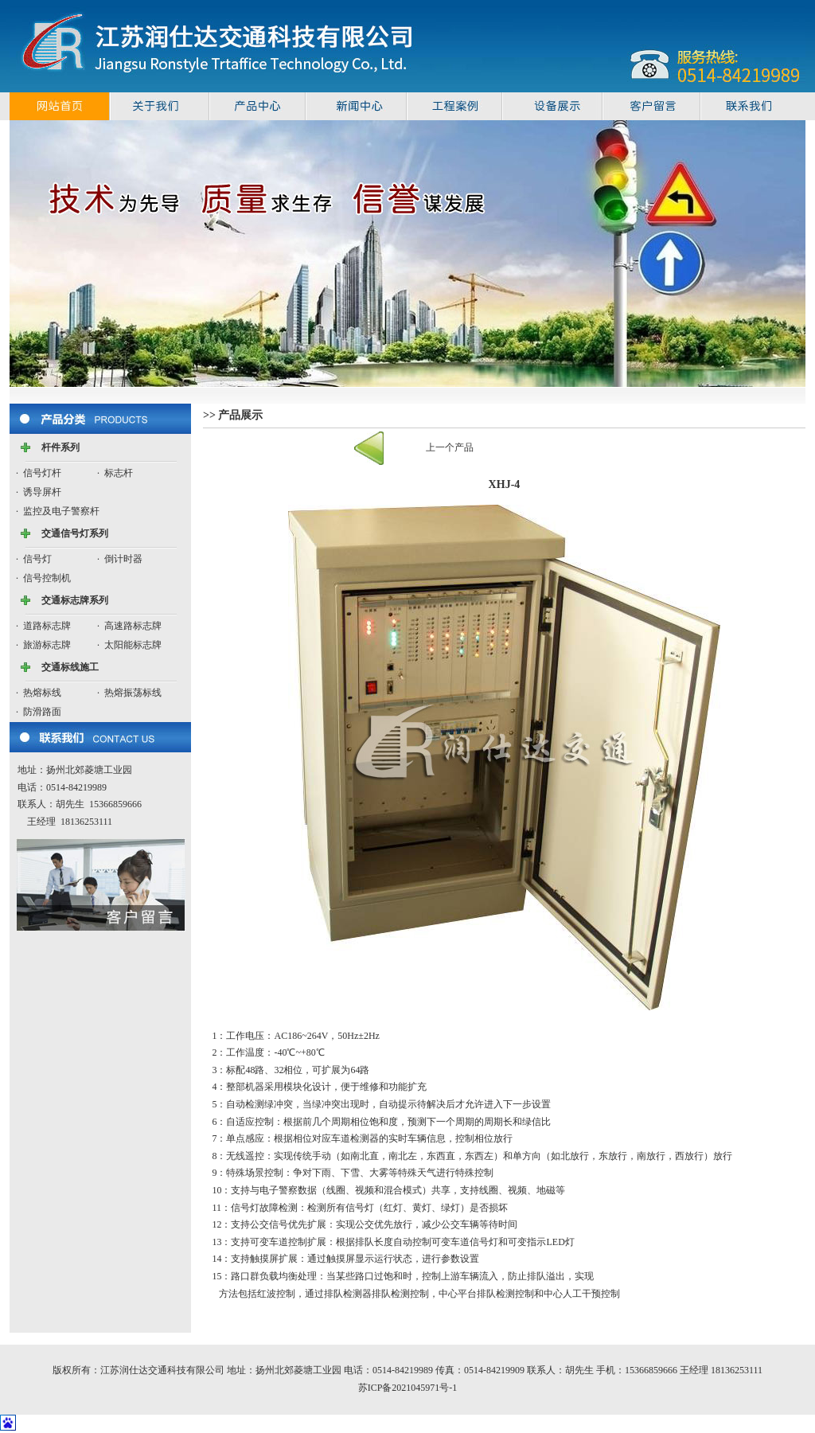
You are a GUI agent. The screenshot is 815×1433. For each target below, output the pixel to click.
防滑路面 (42, 711)
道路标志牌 (47, 625)
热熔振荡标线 (133, 692)
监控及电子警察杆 (61, 511)
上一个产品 (450, 447)
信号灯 (37, 558)
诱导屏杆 (42, 492)
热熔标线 (42, 692)
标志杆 (118, 472)
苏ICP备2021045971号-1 (408, 1387)
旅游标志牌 (47, 644)
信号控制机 (47, 578)
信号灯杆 (42, 472)
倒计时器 (123, 558)
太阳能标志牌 (133, 644)
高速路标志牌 (133, 625)
